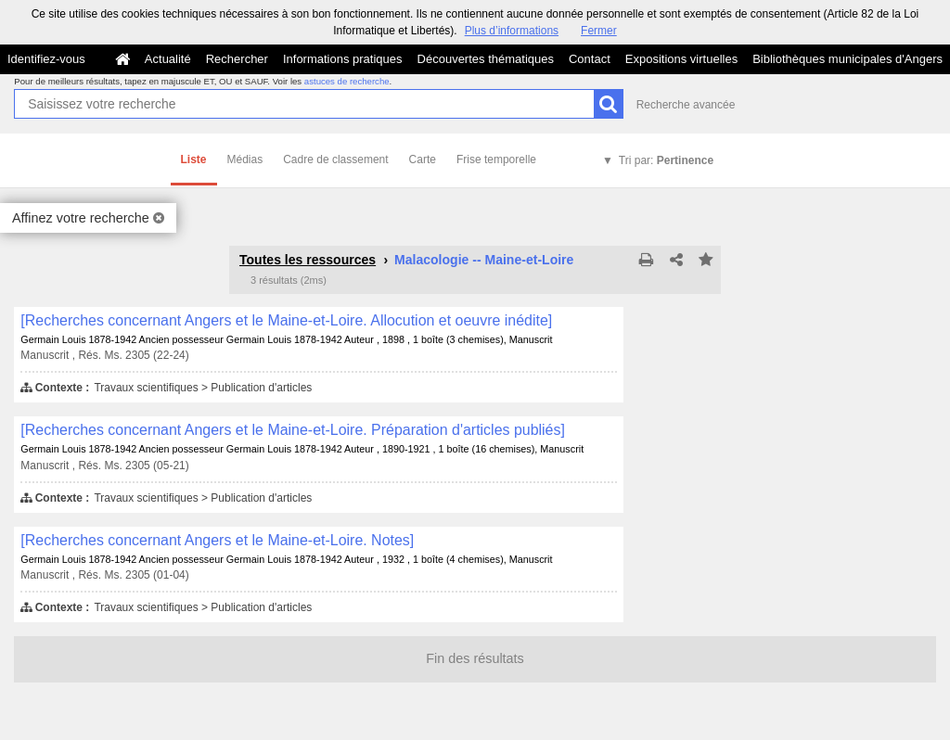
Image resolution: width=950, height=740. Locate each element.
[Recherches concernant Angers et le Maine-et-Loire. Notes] (217, 540)
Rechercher (237, 59)
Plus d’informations (511, 30)
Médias (245, 159)
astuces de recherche (347, 81)
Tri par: (666, 160)
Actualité (168, 59)
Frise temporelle (496, 159)
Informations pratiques (343, 59)
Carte (422, 159)
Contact (589, 59)
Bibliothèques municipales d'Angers (847, 59)
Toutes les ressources (307, 259)
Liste (194, 159)
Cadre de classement (335, 159)
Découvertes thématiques (485, 59)
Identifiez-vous (46, 59)
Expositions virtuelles (681, 59)
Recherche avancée (686, 104)
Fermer (599, 30)
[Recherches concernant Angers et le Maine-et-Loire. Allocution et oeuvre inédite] (286, 320)
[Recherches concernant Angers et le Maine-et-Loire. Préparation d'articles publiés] (292, 430)
